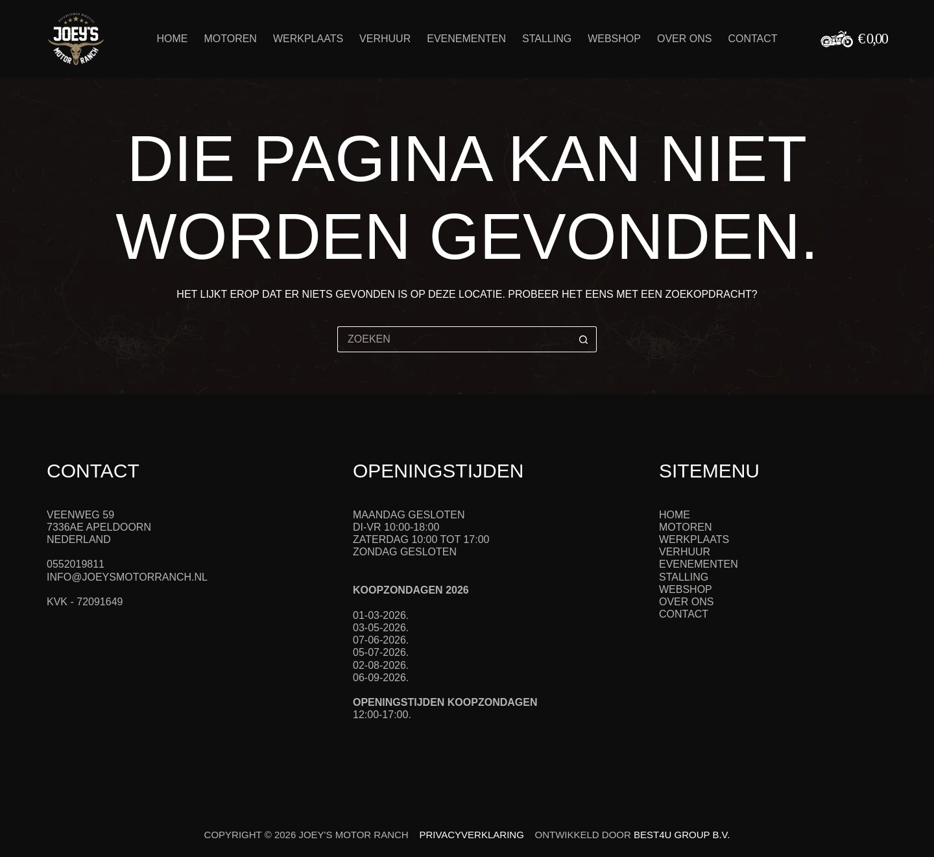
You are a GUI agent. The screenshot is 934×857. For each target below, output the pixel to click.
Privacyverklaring (471, 834)
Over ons (684, 38)
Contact (752, 38)
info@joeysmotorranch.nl (127, 577)
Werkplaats (308, 38)
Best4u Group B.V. (682, 834)
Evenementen (466, 38)
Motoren (230, 38)
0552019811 (75, 564)
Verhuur (385, 38)
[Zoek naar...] (454, 339)
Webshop (614, 38)
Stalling (546, 38)
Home (171, 38)
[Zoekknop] (584, 339)
